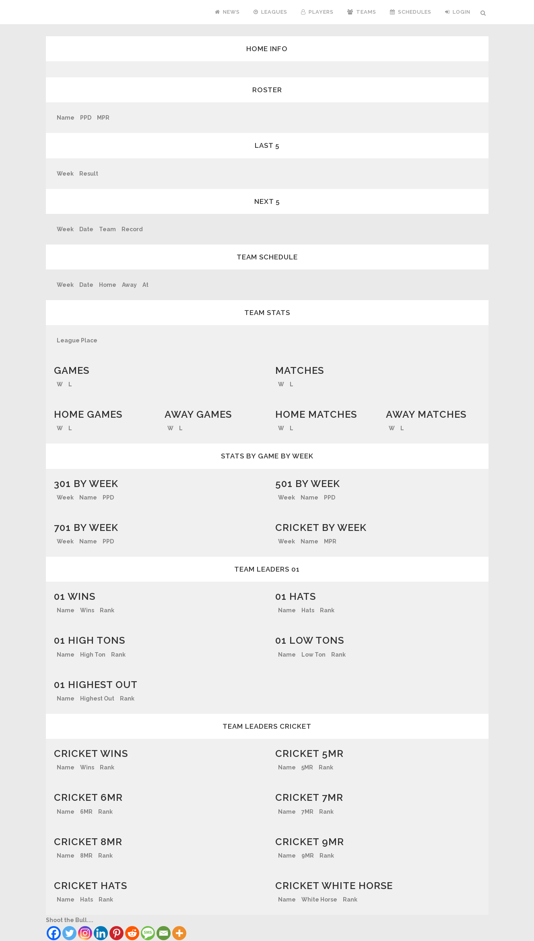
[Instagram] (85, 933)
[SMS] (148, 933)
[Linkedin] (101, 933)
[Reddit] (132, 933)
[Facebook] (54, 933)
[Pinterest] (116, 933)
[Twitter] (69, 933)
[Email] (164, 933)
